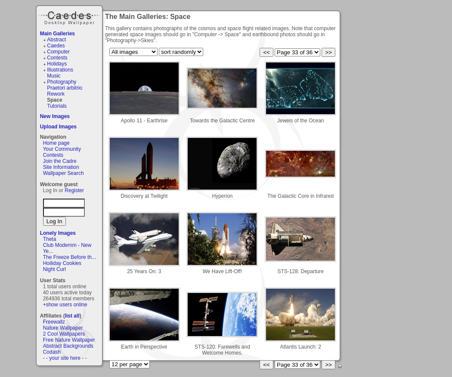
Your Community (62, 149)
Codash (52, 352)
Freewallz (54, 322)
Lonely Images (58, 233)
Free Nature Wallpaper (69, 340)
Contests (57, 58)
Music (53, 76)
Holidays (57, 64)
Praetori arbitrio (64, 88)
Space (54, 100)
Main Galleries (57, 34)
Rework (56, 94)
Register (74, 190)
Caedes (70, 17)
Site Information (61, 167)
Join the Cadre (60, 161)
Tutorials (57, 106)
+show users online (65, 305)
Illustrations (60, 70)
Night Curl (54, 269)
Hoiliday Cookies (62, 263)
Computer (58, 52)
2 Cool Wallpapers (64, 334)
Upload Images (58, 127)
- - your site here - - (65, 358)
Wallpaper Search (63, 173)
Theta (49, 239)
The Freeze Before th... (69, 257)
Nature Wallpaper (63, 328)
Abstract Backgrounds (68, 346)
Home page (56, 143)
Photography (61, 82)
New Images (55, 116)
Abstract (56, 40)
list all (72, 316)
